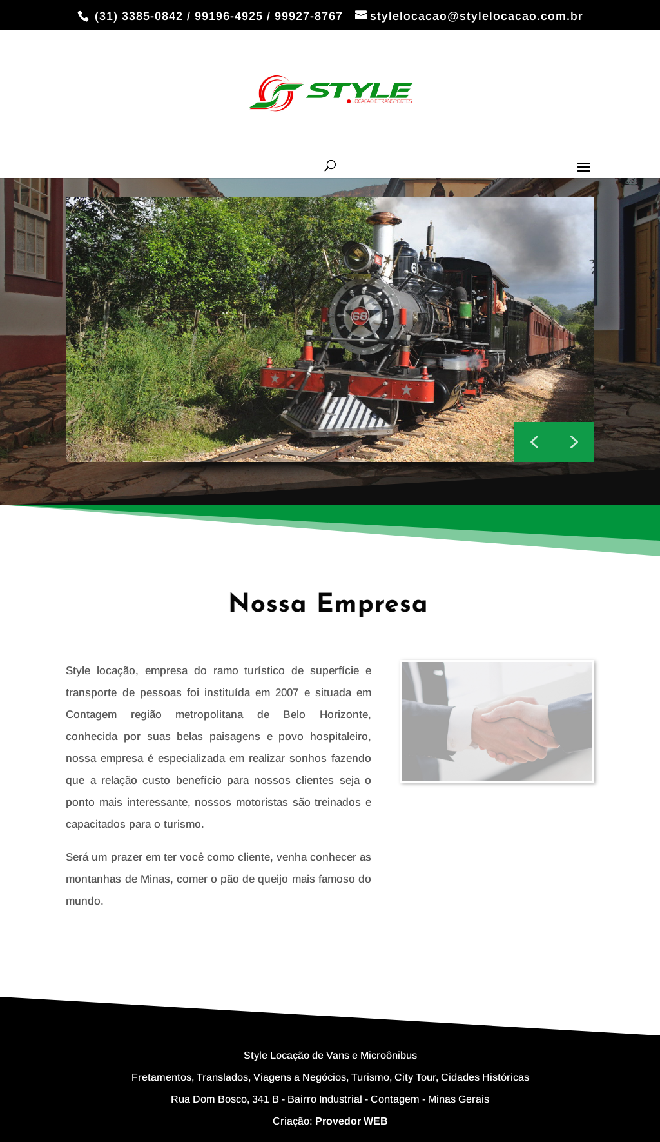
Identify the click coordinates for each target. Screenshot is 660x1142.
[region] (330, 341)
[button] (574, 442)
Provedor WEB (351, 1121)
